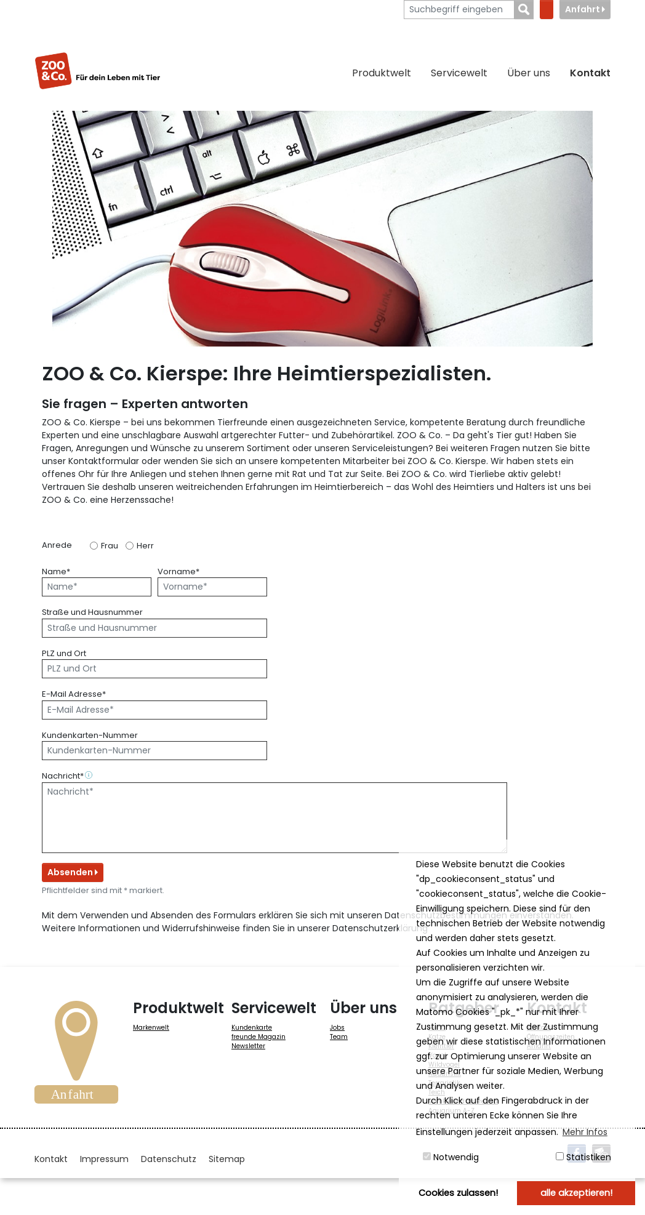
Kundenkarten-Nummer (90, 735)
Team (339, 1036)
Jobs (337, 1027)
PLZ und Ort (64, 653)
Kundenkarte (251, 1027)
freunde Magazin (258, 1036)
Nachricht (68, 776)
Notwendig (451, 1157)
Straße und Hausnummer (92, 612)
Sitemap (227, 1159)
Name (56, 571)
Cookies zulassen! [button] (458, 1193)
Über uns (528, 73)
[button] (90, 775)
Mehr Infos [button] (585, 1132)
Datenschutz (168, 1159)
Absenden (72, 872)
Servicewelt (459, 73)
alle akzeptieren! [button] (576, 1193)
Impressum (104, 1159)
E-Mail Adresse (74, 694)
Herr (145, 545)
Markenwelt (151, 1027)
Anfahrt (585, 9)
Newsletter (248, 1046)
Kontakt (590, 73)
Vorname (178, 571)
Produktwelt (381, 73)
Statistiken (583, 1157)
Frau (109, 545)
